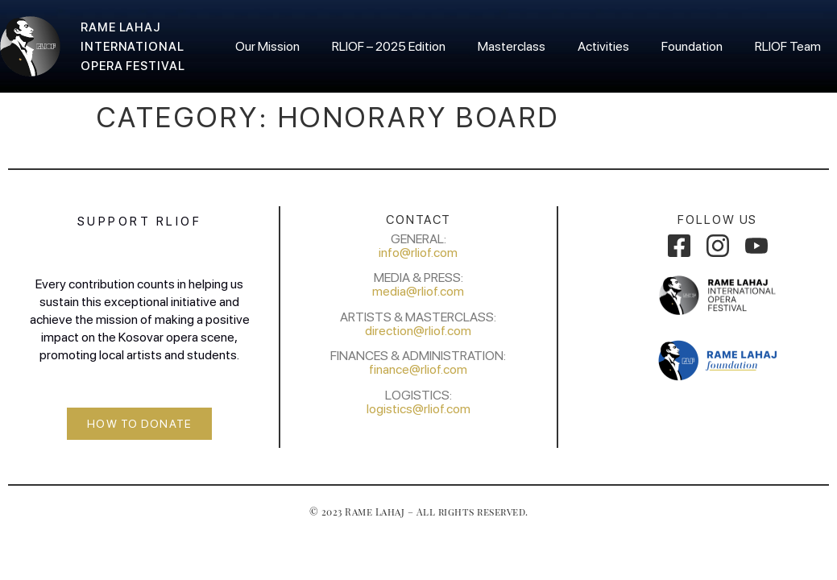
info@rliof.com (418, 252)
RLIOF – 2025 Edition (388, 46)
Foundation (692, 46)
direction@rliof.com (418, 330)
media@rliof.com (418, 291)
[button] (139, 424)
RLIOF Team (788, 46)
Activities (603, 46)
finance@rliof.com (418, 369)
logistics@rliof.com (418, 408)
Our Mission (267, 46)
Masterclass (511, 46)
